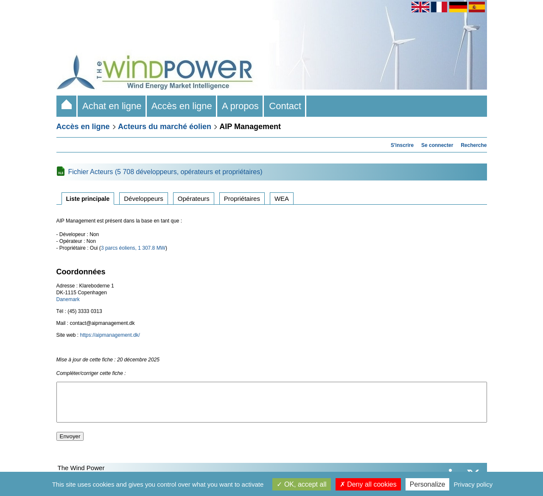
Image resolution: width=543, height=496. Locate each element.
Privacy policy (473, 484)
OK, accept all (301, 484)
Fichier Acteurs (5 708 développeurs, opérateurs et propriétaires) (165, 171)
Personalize (427, 484)
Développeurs (143, 198)
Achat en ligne (112, 106)
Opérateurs (194, 198)
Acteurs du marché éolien (164, 126)
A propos (240, 106)
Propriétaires (242, 198)
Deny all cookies (368, 484)
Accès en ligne (182, 106)
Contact (285, 106)
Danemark (68, 299)
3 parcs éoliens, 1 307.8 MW (133, 248)
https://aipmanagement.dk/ (110, 335)
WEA (281, 198)
